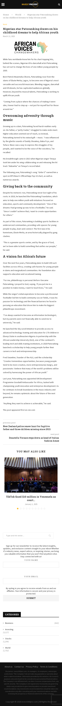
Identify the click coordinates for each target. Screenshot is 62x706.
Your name (31, 563)
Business (32, 623)
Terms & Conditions (48, 666)
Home (6, 14)
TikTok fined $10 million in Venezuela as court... (31, 498)
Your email (31, 579)
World (18, 14)
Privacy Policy (32, 666)
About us (8, 666)
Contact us (19, 666)
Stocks (8, 638)
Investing (9, 629)
